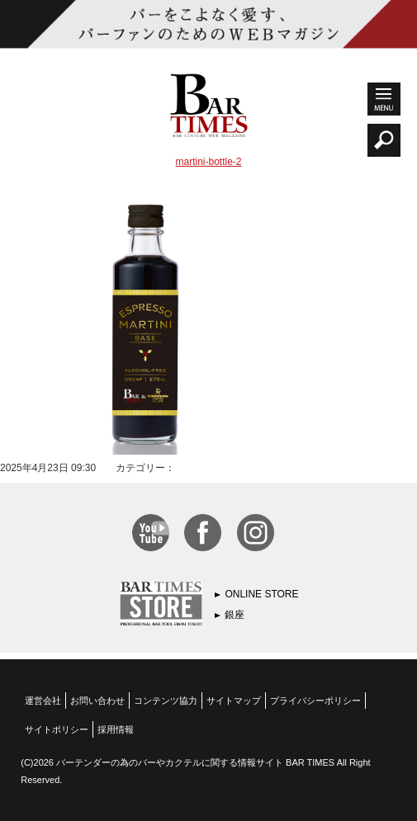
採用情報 (115, 729)
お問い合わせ (97, 700)
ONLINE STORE (261, 594)
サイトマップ (233, 700)
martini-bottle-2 (208, 162)
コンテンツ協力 (165, 700)
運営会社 (43, 700)
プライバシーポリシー (315, 700)
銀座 (234, 614)
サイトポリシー (56, 729)
